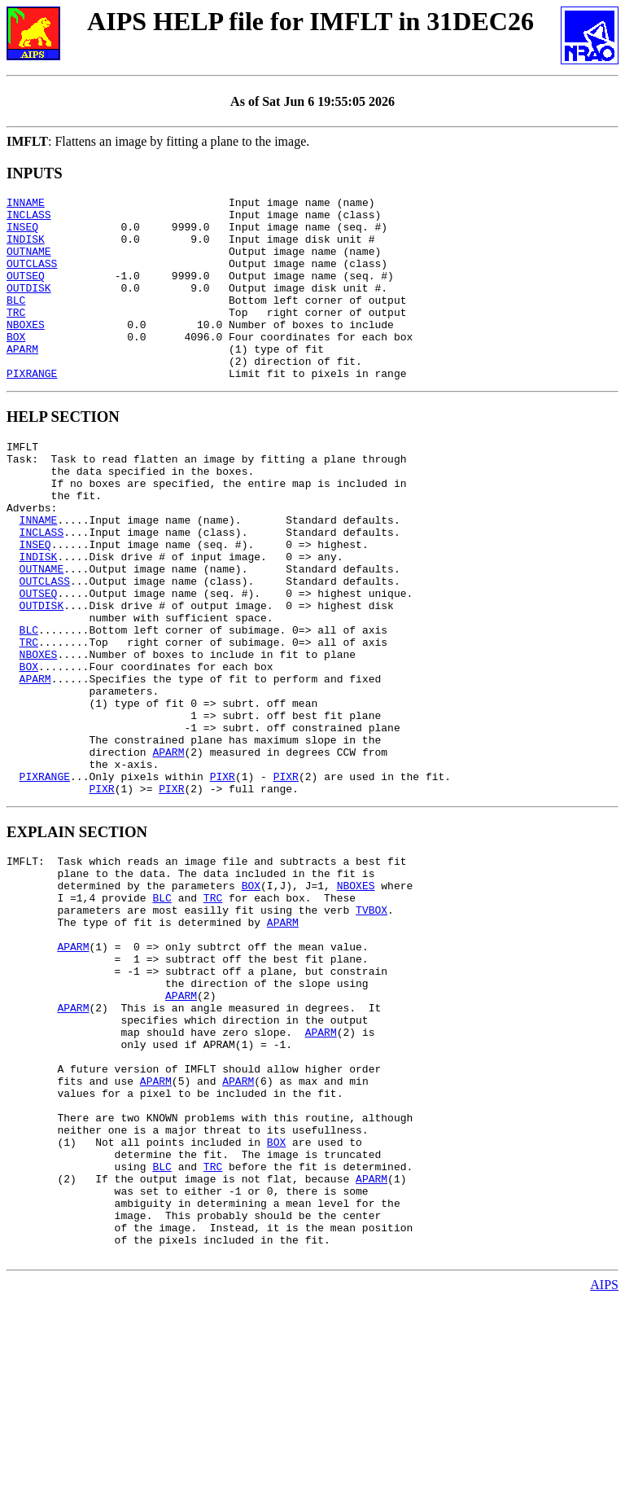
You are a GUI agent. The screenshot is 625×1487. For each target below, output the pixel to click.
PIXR (222, 881)
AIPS (604, 1473)
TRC (16, 336)
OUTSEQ (26, 292)
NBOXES (26, 351)
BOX (16, 365)
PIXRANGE (32, 409)
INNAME (26, 204)
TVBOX (371, 1029)
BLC (16, 321)
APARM (22, 380)
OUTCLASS (32, 277)
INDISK (26, 248)
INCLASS (29, 219)
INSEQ (22, 233)
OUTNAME (29, 263)
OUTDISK (29, 307)
